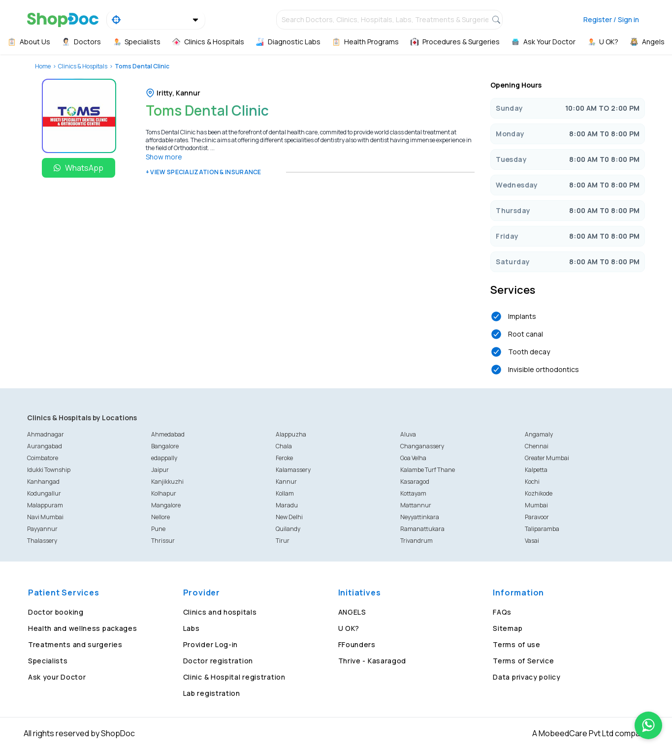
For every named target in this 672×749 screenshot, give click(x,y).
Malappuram (45, 505)
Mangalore (166, 505)
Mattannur (415, 505)
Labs (191, 628)
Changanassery (422, 446)
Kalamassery (293, 470)
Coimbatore (42, 458)
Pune (158, 529)
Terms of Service (523, 660)
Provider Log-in (210, 644)
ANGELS (352, 612)
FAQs (502, 612)
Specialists (48, 660)
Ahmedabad (168, 434)
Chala (284, 446)
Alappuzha (291, 434)
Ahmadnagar (45, 434)
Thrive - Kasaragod (372, 660)
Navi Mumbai (45, 517)
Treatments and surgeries (75, 644)
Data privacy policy (526, 677)
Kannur (286, 481)
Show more (164, 156)
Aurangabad (44, 446)
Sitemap (507, 628)
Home (43, 66)
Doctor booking (56, 612)
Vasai (532, 540)
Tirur (282, 540)
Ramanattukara (422, 529)
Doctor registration (218, 660)
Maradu (287, 505)
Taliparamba (542, 529)
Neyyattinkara (419, 517)
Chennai (536, 446)
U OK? (349, 628)
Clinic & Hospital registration (234, 677)
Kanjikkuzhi (167, 481)
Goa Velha (413, 458)
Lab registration (211, 693)
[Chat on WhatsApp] (648, 725)
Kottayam (413, 493)
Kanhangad (43, 481)
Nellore (160, 517)
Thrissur (163, 540)
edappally (164, 458)
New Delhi (289, 517)
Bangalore (165, 446)
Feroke (284, 458)
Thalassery (42, 540)
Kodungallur (44, 493)
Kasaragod (414, 481)
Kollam (285, 493)
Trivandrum (416, 540)
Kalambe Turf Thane (427, 470)
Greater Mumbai (547, 458)
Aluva (408, 434)
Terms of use (516, 644)
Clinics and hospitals (220, 612)
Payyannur (42, 529)
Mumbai (536, 505)
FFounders (357, 644)
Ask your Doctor (57, 677)
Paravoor (537, 517)
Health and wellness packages (82, 628)
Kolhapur (163, 493)
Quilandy (288, 529)
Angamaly (539, 434)
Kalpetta (536, 470)
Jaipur (160, 470)
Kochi (532, 481)
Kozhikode (538, 493)
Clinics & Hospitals (82, 66)
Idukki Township (48, 470)
